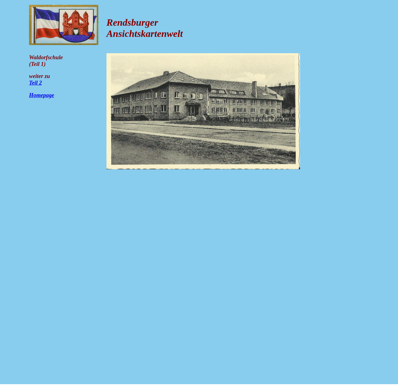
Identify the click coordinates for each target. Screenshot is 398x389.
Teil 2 (35, 82)
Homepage (41, 95)
